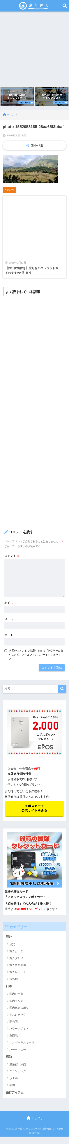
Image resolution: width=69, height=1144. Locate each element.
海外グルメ (16, 958)
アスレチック (17, 1014)
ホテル (13, 1078)
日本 (9, 986)
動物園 (13, 1021)
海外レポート (17, 972)
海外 (9, 936)
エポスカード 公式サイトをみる (34, 808)
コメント (12, 555)
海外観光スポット (20, 965)
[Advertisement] (34, 48)
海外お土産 (16, 951)
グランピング (17, 1071)
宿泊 (9, 1056)
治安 (12, 944)
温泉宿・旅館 (17, 1064)
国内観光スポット (20, 1007)
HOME (34, 1118)
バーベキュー (17, 1049)
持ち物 (13, 978)
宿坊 (12, 1085)
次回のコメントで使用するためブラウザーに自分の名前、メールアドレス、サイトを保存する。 (36, 655)
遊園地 (13, 1035)
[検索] (62, 689)
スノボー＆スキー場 (21, 1042)
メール (10, 619)
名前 (9, 602)
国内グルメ (16, 1000)
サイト (8, 635)
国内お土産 (16, 993)
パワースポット (19, 1028)
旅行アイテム (15, 1092)
